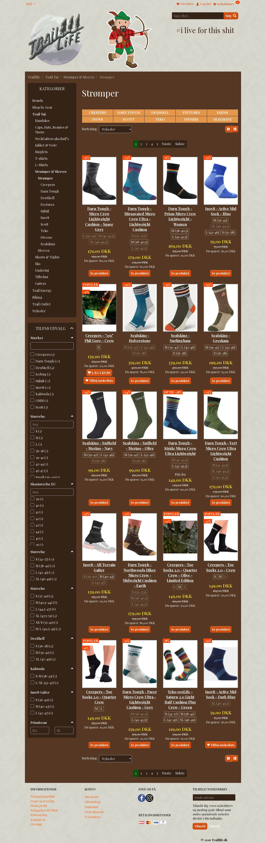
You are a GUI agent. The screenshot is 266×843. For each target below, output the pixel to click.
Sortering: (89, 129)
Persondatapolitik (42, 793)
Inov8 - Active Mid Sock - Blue (221, 206)
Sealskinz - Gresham (220, 328)
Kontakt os (37, 817)
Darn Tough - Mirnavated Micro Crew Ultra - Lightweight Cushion (140, 213)
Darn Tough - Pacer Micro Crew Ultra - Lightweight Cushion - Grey (140, 687)
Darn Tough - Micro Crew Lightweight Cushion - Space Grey (99, 213)
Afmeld (215, 823)
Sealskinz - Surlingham (180, 328)
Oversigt (36, 821)
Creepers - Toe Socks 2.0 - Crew (221, 553)
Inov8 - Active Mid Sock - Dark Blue (221, 682)
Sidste (180, 144)
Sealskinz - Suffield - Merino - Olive (140, 433)
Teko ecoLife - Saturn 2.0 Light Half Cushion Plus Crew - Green (180, 687)
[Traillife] (56, 39)
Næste (166, 144)
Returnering (38, 812)
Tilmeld (200, 823)
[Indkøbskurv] (226, 3)
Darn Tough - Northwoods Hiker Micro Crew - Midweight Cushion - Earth (140, 563)
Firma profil (38, 803)
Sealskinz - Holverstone (140, 328)
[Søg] (231, 15)
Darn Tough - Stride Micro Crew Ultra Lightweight (180, 435)
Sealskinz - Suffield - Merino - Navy (99, 433)
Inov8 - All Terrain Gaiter (99, 553)
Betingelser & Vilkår (44, 807)
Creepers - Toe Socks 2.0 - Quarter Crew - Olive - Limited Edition (180, 560)
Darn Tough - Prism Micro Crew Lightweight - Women (180, 213)
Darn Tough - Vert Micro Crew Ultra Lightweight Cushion (220, 438)
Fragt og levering (42, 798)
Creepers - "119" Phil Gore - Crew (99, 328)
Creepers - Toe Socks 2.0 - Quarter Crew (99, 682)
